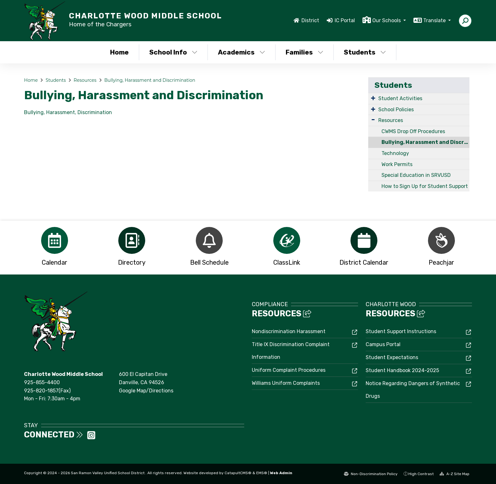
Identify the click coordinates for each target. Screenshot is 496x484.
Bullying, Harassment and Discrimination (149, 80)
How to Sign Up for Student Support (424, 186)
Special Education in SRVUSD (416, 175)
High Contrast (421, 474)
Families (304, 52)
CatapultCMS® (238, 473)
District (310, 20)
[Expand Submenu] (373, 98)
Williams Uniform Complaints (286, 383)
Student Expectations (392, 357)
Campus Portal (383, 344)
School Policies (396, 109)
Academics (241, 52)
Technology (395, 153)
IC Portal (345, 20)
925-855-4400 (42, 382)
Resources (85, 80)
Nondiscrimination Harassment (289, 331)
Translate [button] (435, 20)
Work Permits (396, 164)
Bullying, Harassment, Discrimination (68, 112)
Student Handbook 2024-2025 (402, 370)
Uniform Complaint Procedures (289, 370)
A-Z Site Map (454, 474)
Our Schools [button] (387, 20)
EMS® (261, 473)
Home (119, 52)
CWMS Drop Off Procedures (413, 131)
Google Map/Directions (146, 391)
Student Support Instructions (401, 331)
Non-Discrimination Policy (371, 474)
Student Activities (400, 98)
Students (365, 52)
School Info (173, 52)
